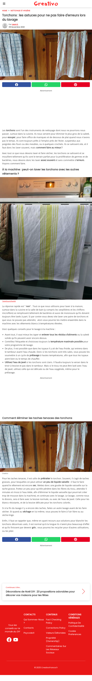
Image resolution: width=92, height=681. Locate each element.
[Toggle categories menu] (4, 3)
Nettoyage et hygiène (20, 10)
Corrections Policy (55, 627)
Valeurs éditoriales (56, 632)
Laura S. (15, 24)
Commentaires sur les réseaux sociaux (56, 649)
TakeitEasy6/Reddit (9, 301)
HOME (4, 10)
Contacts (29, 627)
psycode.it (29, 632)
